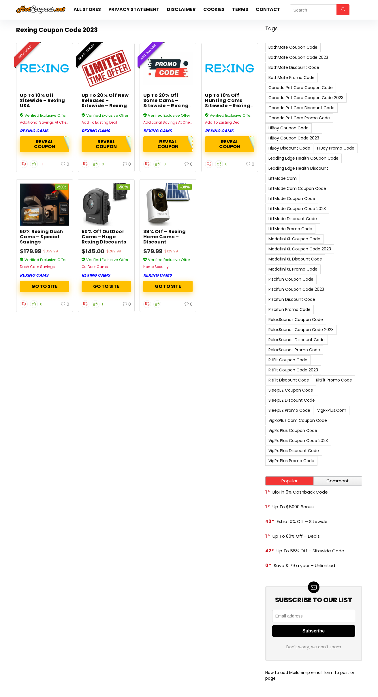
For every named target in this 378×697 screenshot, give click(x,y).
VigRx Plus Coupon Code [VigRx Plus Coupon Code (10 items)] (292, 430)
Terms (240, 9)
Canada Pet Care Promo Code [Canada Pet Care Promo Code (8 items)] (299, 118)
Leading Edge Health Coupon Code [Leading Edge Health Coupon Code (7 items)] (303, 158)
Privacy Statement (133, 9)
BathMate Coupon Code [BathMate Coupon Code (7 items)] (292, 47)
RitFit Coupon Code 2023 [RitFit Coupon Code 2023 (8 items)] (293, 370)
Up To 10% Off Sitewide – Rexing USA (42, 100)
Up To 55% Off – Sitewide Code (310, 551)
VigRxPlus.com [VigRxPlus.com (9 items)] (331, 410)
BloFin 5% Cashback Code (300, 492)
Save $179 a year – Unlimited (304, 565)
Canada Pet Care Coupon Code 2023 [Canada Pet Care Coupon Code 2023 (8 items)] (305, 98)
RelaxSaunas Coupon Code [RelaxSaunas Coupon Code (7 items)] (295, 319)
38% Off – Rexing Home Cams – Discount (164, 236)
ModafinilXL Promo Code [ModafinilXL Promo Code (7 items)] (292, 269)
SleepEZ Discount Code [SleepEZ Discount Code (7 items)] (291, 400)
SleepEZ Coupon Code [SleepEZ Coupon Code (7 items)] (290, 390)
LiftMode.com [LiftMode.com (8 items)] (282, 178)
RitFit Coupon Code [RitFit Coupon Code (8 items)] (287, 360)
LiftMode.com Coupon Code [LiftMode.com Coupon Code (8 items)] (297, 188)
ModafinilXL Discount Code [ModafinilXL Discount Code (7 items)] (295, 259)
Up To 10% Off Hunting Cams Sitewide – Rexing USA (227, 103)
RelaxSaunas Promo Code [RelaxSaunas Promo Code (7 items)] (294, 350)
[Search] (342, 9)
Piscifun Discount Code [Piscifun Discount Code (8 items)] (291, 299)
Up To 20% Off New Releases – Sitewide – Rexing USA (105, 103)
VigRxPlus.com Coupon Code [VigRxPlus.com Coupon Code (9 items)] (297, 420)
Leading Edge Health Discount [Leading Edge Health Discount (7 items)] (298, 168)
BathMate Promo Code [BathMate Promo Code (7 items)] (291, 77)
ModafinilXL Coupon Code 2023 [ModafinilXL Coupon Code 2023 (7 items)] (299, 249)
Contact (268, 9)
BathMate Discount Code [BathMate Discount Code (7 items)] (293, 67)
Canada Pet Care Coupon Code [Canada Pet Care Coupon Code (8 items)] (300, 87)
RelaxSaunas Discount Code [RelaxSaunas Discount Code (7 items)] (296, 340)
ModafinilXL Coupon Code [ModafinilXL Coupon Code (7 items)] (294, 239)
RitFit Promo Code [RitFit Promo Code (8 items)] (334, 380)
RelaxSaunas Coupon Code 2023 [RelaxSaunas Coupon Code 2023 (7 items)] (301, 330)
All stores (87, 9)
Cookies (214, 9)
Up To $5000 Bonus (293, 507)
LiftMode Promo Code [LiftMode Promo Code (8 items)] (290, 229)
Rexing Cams (34, 131)
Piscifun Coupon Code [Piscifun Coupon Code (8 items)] (290, 279)
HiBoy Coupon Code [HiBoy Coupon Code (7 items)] (288, 128)
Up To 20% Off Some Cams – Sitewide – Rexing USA (166, 103)
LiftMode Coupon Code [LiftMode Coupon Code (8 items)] (291, 198)
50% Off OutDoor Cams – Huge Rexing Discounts (104, 236)
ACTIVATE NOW (44, 286)
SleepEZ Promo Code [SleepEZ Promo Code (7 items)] (289, 410)
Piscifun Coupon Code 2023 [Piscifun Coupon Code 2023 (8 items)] (296, 289)
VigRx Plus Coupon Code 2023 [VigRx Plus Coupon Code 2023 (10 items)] (298, 440)
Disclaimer (181, 9)
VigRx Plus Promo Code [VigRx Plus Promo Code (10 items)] (291, 461)
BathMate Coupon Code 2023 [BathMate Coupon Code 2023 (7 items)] (298, 57)
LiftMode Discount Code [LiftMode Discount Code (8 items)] (292, 219)
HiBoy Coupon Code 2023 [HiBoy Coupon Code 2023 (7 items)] (293, 138)
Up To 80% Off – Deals (296, 536)
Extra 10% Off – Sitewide (302, 521)
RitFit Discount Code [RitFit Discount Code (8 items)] (288, 380)
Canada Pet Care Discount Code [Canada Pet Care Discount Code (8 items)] (301, 108)
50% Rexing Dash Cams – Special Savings (41, 236)
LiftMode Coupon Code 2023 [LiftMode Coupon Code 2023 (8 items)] (297, 208)
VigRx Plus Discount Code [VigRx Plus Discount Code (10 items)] (293, 451)
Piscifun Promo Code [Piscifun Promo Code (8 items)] (289, 309)
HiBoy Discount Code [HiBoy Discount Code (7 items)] (289, 148)
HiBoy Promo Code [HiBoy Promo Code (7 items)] (335, 148)
